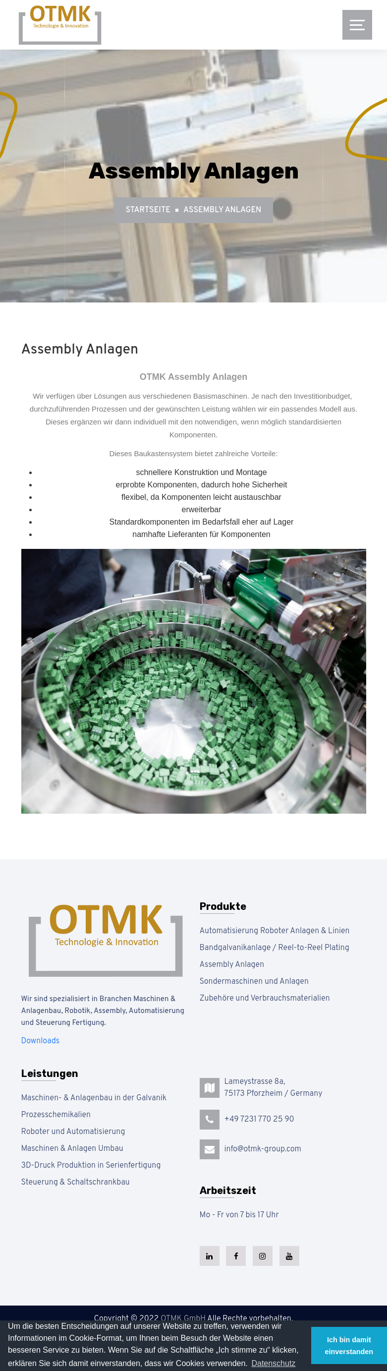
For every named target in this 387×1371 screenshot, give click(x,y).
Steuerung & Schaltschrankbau (75, 1183)
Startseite (148, 210)
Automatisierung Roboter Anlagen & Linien (275, 931)
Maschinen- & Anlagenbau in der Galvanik (94, 1098)
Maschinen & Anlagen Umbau (72, 1149)
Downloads (40, 1041)
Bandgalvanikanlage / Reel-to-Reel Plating (275, 948)
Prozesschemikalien (56, 1115)
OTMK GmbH (183, 1319)
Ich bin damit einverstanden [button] (349, 1346)
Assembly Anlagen (222, 210)
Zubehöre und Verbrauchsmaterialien (265, 999)
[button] (273, 1363)
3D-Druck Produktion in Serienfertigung (91, 1166)
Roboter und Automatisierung (73, 1132)
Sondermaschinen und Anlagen (254, 982)
